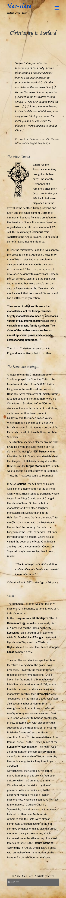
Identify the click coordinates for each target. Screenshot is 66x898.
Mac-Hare (19, 6)
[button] (11, 882)
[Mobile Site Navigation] (57, 8)
